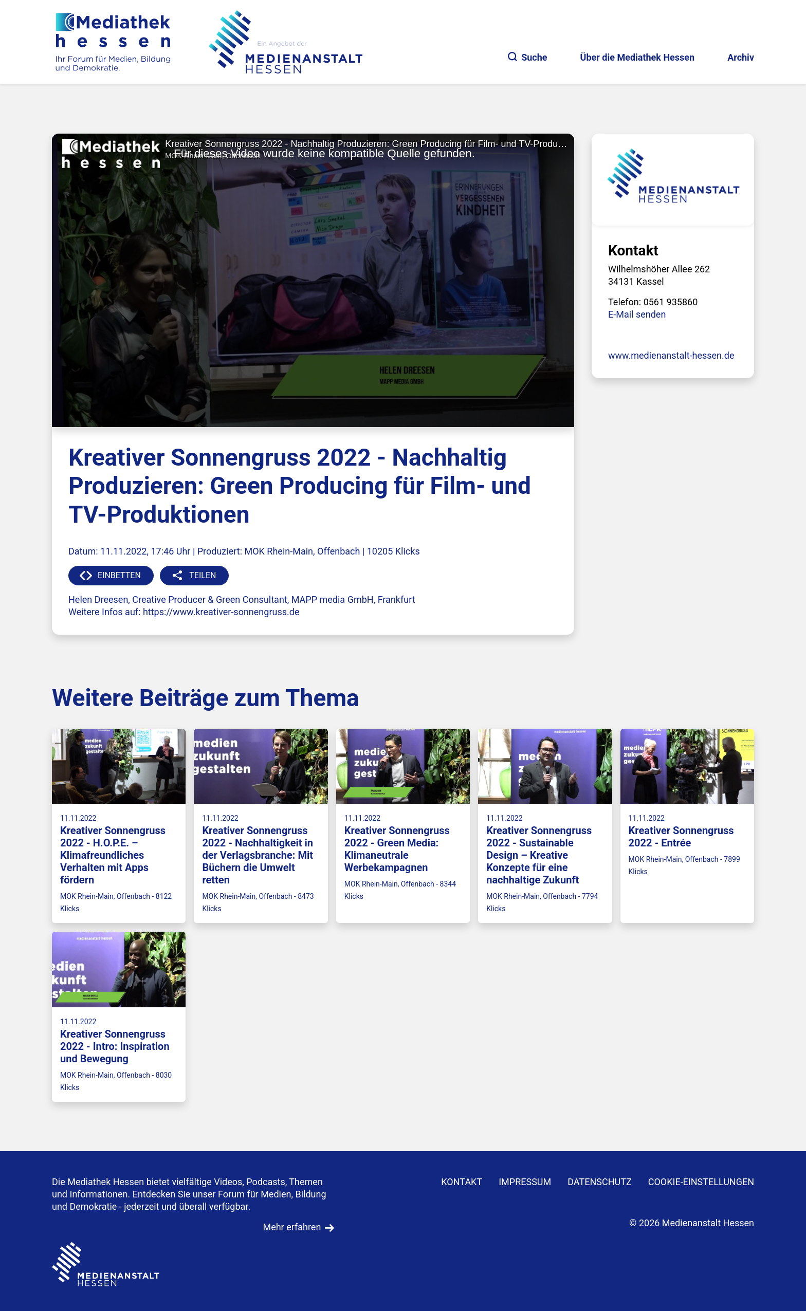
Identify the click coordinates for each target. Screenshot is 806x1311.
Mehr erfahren (292, 1227)
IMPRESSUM (525, 1181)
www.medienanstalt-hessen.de (671, 355)
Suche (527, 57)
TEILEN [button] (202, 575)
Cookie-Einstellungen (701, 1181)
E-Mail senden (637, 314)
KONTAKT (461, 1181)
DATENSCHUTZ (599, 1181)
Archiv (740, 57)
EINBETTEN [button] (119, 575)
